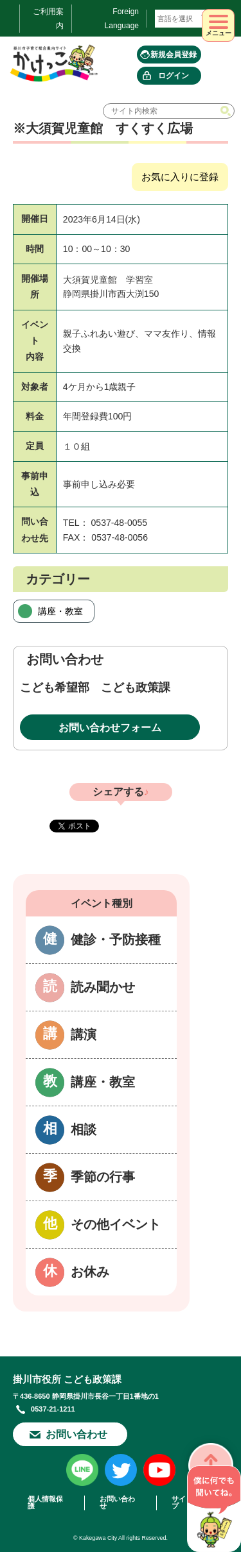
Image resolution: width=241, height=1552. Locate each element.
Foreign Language (122, 18)
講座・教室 (60, 611)
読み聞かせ (103, 987)
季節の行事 (103, 1177)
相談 (83, 1129)
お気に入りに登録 (180, 176)
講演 (83, 1034)
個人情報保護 (45, 1503)
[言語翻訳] (184, 19)
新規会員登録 (173, 54)
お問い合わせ (76, 1434)
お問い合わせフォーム (109, 727)
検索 (227, 111)
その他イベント (116, 1224)
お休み (90, 1272)
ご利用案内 (48, 18)
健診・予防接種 (116, 939)
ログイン (173, 75)
